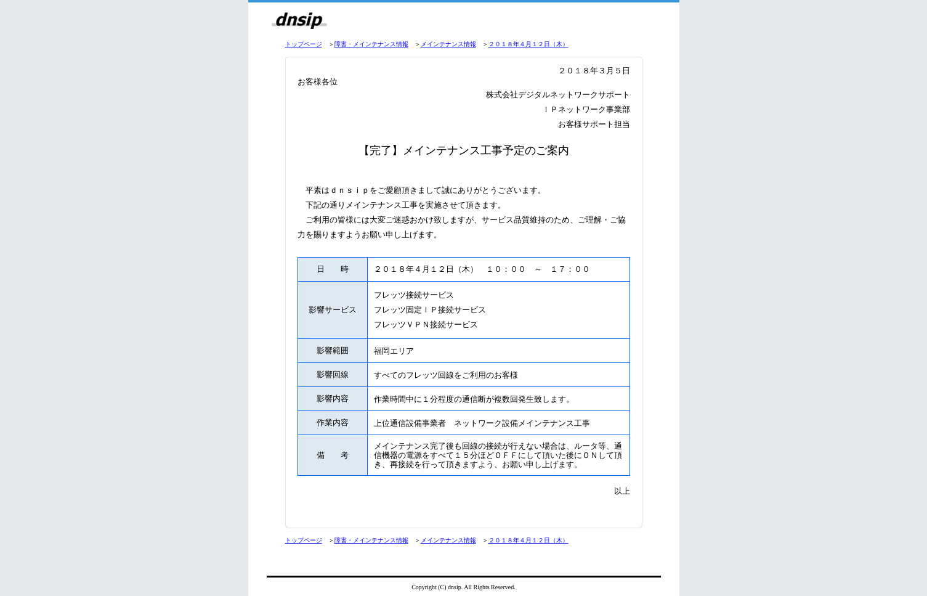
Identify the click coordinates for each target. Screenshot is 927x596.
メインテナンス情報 (448, 44)
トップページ (303, 44)
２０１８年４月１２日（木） (528, 44)
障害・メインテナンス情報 (371, 44)
